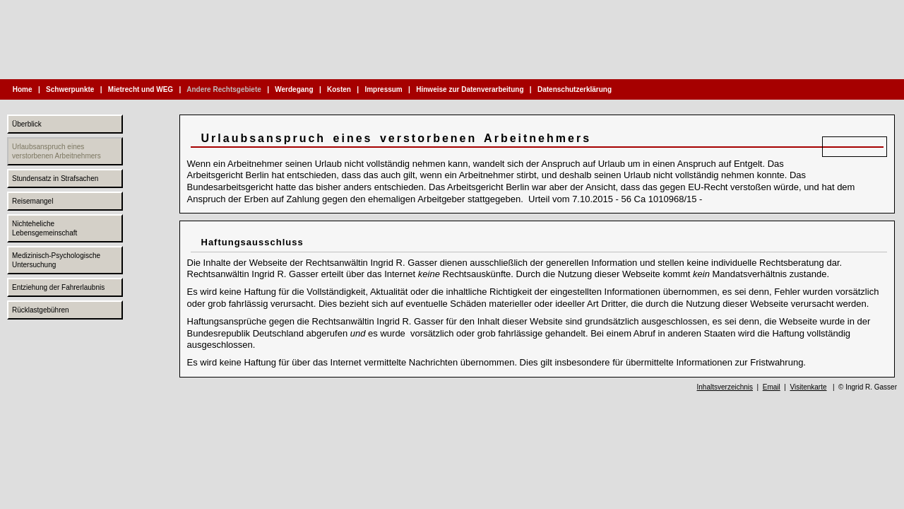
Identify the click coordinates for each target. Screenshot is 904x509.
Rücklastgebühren (40, 310)
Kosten (338, 89)
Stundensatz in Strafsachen (55, 178)
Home (22, 89)
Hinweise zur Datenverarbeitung (469, 89)
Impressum (384, 89)
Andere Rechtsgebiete (224, 89)
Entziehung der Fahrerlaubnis (58, 287)
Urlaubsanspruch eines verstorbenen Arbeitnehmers (56, 151)
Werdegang (294, 89)
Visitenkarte (808, 387)
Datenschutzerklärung (574, 89)
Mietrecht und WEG (140, 89)
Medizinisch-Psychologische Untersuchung (56, 260)
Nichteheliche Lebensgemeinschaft (44, 228)
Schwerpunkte (70, 89)
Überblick (27, 124)
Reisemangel (32, 201)
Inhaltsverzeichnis (725, 387)
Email (771, 387)
